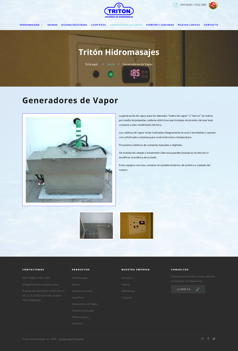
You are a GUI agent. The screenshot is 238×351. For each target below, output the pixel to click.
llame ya (183, 289)
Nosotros (126, 277)
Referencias (128, 290)
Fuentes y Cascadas (160, 25)
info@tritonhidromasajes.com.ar (40, 284)
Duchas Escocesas (74, 25)
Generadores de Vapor (126, 25)
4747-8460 (186, 4)
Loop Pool (98, 25)
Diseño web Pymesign (71, 338)
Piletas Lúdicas (189, 25)
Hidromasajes (30, 25)
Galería (125, 284)
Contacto (211, 25)
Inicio (111, 64)
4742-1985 (200, 4)
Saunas (52, 25)
